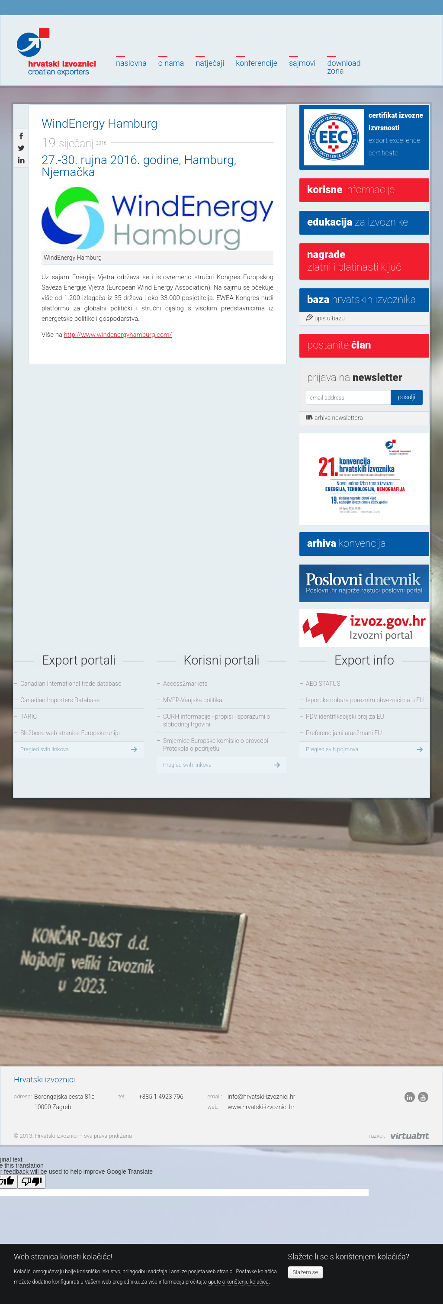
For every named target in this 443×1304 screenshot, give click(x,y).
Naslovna (131, 63)
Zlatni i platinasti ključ (354, 261)
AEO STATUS (323, 683)
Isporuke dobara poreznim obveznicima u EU (365, 700)
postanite (339, 345)
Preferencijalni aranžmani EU (344, 732)
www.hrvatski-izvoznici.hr (261, 1107)
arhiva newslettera (334, 417)
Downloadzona (343, 66)
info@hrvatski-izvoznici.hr (261, 1096)
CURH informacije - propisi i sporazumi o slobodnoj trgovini (216, 720)
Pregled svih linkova (79, 749)
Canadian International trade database (70, 683)
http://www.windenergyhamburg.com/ (118, 335)
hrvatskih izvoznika (361, 300)
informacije (351, 190)
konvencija (346, 543)
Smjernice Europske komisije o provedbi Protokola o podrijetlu (215, 744)
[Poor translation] (31, 1182)
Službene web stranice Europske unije (70, 732)
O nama (171, 63)
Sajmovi (302, 63)
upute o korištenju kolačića (238, 1282)
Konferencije (256, 63)
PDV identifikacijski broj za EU (345, 716)
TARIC (28, 716)
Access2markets (185, 683)
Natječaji (210, 63)
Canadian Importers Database (60, 700)
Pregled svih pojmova (365, 749)
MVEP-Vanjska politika (192, 700)
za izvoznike (357, 222)
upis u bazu (325, 318)
